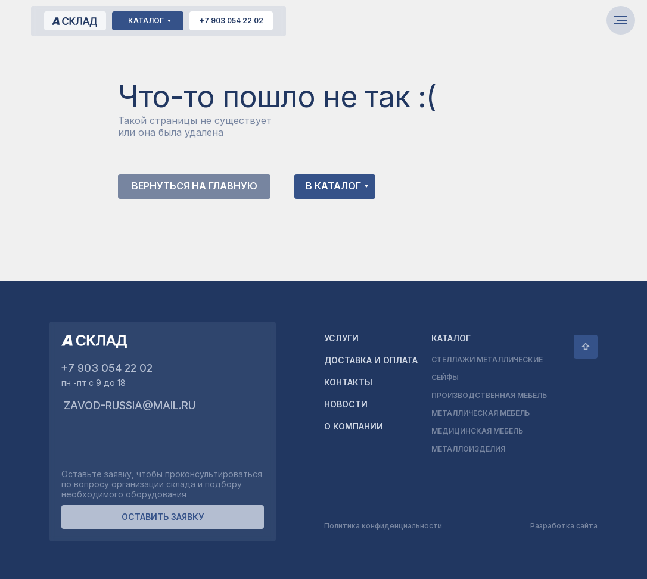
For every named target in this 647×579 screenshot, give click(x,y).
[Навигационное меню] (620, 20)
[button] (162, 517)
